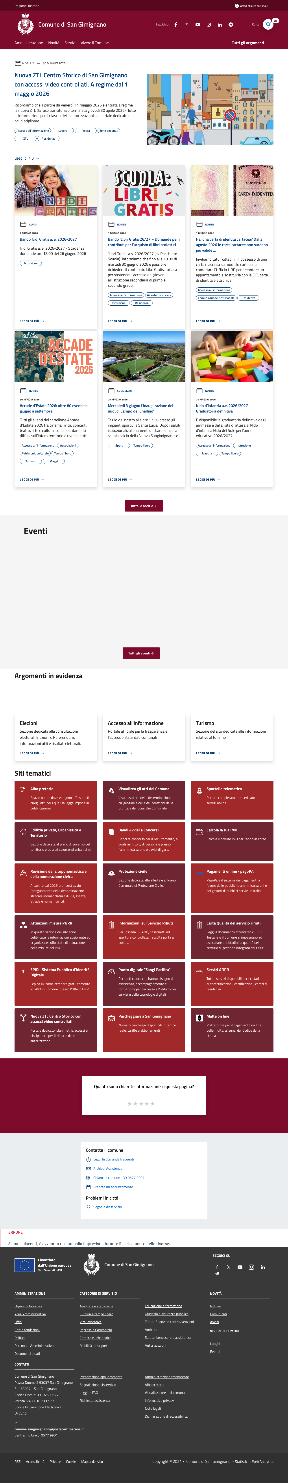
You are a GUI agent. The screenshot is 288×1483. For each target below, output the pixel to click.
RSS (18, 1461)
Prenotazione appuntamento (101, 1376)
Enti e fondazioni (27, 1329)
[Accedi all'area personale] (251, 6)
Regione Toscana (27, 5)
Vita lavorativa (91, 1321)
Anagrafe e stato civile (96, 1306)
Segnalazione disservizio (98, 1384)
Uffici (18, 1321)
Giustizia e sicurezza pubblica (166, 1313)
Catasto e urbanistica (95, 1337)
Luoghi (215, 1343)
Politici (20, 1337)
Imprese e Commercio (96, 1329)
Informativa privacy (159, 1400)
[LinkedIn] (218, 24)
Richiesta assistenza (95, 1400)
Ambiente (152, 1329)
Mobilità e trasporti (94, 1345)
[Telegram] (229, 24)
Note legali (153, 1408)
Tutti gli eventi (141, 653)
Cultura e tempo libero (96, 1314)
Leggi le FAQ (89, 1392)
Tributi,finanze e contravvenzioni (169, 1321)
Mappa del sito (92, 1461)
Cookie (71, 1461)
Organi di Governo (28, 1306)
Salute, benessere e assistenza (168, 1337)
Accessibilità (35, 1461)
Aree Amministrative (30, 1314)
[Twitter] (185, 24)
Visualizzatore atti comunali (165, 1392)
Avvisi (28, 224)
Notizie (28, 63)
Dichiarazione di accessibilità (166, 1416)
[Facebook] (174, 24)
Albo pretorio (154, 1384)
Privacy (55, 1461)
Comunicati (120, 391)
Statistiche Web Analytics (253, 1461)
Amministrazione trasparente (167, 1376)
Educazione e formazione (163, 1305)
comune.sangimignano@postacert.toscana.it (49, 1429)
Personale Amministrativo (34, 1345)
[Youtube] (196, 24)
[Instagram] (207, 24)
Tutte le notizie (144, 505)
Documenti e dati (27, 1353)
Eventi (215, 1351)
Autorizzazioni (155, 1345)
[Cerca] (268, 24)
